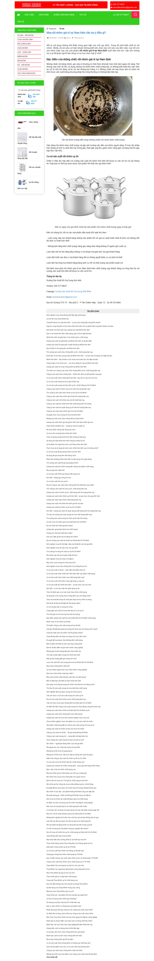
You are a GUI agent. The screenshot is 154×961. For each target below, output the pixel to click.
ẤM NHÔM (21, 61)
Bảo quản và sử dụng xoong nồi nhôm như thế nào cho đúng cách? (70, 684)
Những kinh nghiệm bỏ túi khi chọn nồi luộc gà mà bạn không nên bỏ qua (72, 817)
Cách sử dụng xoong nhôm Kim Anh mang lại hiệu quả (66, 437)
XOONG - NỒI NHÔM (25, 35)
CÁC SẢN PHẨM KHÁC (26, 73)
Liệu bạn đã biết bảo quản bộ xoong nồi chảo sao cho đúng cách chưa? (71, 629)
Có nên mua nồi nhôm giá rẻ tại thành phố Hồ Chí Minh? (66, 522)
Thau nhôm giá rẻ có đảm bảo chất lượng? (61, 876)
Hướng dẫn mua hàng (64, 15)
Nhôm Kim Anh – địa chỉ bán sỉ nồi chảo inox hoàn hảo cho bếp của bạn (72, 359)
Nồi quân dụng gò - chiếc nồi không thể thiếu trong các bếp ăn (68, 795)
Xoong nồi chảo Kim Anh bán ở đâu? (59, 533)
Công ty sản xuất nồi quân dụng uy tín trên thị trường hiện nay (68, 407)
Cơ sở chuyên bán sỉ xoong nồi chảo (59, 607)
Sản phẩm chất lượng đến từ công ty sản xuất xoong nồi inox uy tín (70, 725)
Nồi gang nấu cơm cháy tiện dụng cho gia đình (63, 747)
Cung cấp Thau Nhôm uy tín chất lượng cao (62, 880)
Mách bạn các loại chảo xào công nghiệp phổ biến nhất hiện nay (69, 925)
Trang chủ (52, 29)
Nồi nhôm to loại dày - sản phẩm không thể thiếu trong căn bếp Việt (70, 792)
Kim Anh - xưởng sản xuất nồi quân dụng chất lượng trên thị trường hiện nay (73, 511)
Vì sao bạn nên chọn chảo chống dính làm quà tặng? (65, 932)
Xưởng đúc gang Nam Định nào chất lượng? (62, 529)
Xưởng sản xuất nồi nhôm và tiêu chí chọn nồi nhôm (65, 729)
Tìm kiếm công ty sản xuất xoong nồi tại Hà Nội (63, 625)
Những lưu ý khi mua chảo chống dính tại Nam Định (64, 418)
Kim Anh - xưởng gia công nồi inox (58, 478)
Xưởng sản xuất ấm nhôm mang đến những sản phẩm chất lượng (70, 467)
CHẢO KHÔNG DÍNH (25, 40)
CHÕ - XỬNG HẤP (24, 52)
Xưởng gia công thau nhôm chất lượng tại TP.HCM (64, 854)
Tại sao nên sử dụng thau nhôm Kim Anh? (61, 433)
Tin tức (83, 15)
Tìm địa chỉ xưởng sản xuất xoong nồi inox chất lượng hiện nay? (69, 515)
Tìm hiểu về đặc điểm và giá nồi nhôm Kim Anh (63, 655)
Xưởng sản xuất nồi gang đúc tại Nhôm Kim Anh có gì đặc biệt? (69, 341)
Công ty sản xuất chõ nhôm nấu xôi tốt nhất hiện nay (65, 400)
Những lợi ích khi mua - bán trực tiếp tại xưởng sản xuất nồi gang (69, 755)
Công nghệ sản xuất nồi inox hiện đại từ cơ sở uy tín (65, 611)
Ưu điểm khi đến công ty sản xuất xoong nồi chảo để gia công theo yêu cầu (73, 707)
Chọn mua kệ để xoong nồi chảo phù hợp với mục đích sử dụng (69, 599)
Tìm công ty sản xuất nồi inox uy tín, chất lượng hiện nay (66, 489)
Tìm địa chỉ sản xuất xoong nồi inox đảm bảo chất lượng (66, 688)
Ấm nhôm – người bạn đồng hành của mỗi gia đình (64, 744)
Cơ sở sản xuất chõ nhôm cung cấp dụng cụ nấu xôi (65, 581)
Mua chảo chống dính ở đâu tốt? (58, 666)
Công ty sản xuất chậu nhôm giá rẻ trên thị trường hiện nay (67, 396)
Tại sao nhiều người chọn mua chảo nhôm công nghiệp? (66, 670)
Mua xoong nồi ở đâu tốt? (55, 470)
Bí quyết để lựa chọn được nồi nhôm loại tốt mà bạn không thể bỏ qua (71, 788)
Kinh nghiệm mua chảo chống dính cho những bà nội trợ (66, 566)
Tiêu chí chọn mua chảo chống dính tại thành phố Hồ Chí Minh (69, 703)
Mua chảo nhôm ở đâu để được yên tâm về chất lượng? (66, 677)
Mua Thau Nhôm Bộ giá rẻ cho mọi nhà (60, 873)
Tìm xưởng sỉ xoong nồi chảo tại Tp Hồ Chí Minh (63, 551)
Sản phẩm (44, 15)
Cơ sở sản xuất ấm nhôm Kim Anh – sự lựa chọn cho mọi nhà (68, 585)
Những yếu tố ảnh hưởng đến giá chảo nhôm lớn (63, 651)
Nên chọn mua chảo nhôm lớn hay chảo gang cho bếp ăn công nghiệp (71, 917)
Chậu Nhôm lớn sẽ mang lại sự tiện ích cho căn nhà (65, 865)
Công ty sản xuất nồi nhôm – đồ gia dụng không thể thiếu (67, 732)
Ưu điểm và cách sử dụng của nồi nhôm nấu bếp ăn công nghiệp (69, 803)
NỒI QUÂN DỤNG (24, 44)
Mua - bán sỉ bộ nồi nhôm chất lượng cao (61, 769)
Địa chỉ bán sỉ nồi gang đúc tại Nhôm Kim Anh (62, 348)
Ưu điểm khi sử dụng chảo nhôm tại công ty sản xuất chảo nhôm (69, 913)
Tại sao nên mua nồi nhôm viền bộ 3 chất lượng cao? (65, 762)
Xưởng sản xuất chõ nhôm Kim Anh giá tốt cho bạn (64, 503)
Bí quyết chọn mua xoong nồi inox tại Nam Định (63, 415)
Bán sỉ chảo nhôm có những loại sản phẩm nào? (63, 906)
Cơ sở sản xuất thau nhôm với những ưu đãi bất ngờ (65, 851)
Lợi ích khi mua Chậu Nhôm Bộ (57, 319)
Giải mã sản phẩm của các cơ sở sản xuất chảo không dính (68, 947)
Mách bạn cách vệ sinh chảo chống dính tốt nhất (64, 936)
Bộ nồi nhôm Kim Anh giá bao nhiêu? (59, 526)
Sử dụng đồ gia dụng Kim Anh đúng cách (61, 455)
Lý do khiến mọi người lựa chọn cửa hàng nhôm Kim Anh (66, 444)
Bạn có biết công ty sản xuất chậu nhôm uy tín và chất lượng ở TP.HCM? (72, 858)
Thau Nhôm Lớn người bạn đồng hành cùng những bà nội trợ (68, 869)
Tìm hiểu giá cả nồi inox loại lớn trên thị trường (63, 614)
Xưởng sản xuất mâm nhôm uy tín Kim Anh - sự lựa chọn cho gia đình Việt (73, 496)
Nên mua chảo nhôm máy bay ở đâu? (59, 673)
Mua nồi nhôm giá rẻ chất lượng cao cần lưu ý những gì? (66, 773)
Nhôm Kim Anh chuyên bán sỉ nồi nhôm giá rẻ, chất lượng (67, 337)
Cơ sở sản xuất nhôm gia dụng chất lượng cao (63, 474)
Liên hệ (20, 21)
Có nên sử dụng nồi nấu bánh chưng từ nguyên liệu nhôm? (67, 828)
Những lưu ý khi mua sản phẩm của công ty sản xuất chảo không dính (71, 954)
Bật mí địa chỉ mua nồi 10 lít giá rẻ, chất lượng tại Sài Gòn (67, 780)
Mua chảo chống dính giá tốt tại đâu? (59, 939)
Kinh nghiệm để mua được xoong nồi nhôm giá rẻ (64, 692)
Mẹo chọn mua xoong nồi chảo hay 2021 (61, 563)
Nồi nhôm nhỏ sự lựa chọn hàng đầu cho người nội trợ (65, 777)
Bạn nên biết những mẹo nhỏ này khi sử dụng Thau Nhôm (67, 884)
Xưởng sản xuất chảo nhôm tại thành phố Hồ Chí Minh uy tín (68, 710)
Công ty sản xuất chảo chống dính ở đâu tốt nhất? (64, 950)
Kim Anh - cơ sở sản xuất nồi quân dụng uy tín (63, 588)
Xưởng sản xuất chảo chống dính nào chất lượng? (64, 714)
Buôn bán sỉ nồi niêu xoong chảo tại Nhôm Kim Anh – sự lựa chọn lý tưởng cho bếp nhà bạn (79, 356)
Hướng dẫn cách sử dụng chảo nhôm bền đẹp (62, 928)
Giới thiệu (29, 15)
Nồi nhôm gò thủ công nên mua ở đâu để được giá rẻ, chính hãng (69, 784)
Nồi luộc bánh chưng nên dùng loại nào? (60, 430)
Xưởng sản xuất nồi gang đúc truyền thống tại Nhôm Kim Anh (68, 345)
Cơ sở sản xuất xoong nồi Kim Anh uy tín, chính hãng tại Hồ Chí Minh (71, 385)
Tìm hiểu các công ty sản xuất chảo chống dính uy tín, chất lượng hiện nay (73, 370)
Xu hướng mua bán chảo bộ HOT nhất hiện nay (63, 902)
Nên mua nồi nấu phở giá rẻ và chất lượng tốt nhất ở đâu (66, 806)
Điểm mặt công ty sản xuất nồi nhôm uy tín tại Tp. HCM (66, 758)
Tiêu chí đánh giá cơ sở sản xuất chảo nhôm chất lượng (66, 592)
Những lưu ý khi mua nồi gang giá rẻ (59, 751)
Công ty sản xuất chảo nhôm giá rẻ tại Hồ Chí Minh (64, 411)
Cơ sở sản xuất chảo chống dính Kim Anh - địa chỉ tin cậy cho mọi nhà (71, 378)
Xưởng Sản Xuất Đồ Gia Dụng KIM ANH (73, 291)
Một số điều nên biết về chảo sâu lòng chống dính (64, 644)
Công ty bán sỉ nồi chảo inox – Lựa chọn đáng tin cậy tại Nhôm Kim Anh (72, 363)
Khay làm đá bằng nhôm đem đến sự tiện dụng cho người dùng (69, 459)
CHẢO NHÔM (22, 48)
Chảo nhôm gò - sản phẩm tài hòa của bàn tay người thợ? (67, 895)
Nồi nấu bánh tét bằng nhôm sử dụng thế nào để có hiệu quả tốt (69, 825)
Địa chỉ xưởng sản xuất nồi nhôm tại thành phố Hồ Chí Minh (67, 540)
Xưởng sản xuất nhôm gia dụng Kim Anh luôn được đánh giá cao (69, 422)
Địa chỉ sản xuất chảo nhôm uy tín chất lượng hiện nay (66, 699)
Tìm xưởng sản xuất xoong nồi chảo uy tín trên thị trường (66, 518)
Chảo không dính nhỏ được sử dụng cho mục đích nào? (66, 636)
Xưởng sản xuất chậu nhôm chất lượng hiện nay (63, 500)
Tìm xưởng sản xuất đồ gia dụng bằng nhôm (62, 463)
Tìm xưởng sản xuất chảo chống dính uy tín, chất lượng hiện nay (69, 352)
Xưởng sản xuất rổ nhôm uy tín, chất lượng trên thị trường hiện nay (70, 492)
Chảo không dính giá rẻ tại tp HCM (58, 836)
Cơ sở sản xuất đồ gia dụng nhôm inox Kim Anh (63, 452)
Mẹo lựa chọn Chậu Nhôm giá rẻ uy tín (60, 891)
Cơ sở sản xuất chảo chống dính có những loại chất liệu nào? (68, 943)
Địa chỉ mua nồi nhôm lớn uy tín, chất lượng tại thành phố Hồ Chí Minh (71, 832)
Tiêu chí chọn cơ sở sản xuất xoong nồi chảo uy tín (64, 696)
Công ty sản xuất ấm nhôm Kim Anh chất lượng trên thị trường (68, 404)
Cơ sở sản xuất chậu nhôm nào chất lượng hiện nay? (65, 577)
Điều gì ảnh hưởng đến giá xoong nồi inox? (61, 659)
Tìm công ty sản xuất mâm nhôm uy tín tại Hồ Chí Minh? (66, 393)
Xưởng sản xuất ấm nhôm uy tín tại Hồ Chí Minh (63, 507)
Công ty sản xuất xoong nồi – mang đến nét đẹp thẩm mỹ (67, 736)
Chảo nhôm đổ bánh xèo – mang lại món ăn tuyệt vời (65, 426)
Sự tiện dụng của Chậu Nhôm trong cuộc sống (63, 888)
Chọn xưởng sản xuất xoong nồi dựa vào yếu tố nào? (65, 740)
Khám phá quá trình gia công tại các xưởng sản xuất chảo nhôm (69, 910)
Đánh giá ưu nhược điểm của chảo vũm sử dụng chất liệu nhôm (69, 921)
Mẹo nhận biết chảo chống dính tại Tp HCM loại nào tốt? (66, 840)
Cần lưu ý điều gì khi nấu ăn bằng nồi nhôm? (62, 537)
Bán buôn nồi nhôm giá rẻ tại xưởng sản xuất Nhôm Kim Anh (68, 330)
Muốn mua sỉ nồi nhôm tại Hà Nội (58, 622)
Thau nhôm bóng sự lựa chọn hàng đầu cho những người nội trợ (69, 843)
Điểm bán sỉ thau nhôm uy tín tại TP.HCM (60, 847)
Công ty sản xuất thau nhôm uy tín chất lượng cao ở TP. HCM (68, 862)
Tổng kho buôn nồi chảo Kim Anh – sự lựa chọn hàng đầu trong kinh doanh (73, 322)
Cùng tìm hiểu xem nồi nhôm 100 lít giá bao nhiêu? (64, 633)
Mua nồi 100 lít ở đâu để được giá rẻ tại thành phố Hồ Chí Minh (68, 814)
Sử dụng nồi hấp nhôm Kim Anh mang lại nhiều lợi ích (65, 441)
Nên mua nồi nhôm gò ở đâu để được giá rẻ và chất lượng (67, 799)
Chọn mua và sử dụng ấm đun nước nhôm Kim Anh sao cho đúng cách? (72, 448)
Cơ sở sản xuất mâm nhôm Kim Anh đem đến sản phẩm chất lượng (70, 574)
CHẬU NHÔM (22, 69)
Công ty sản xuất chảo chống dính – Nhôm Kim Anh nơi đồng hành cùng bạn (74, 374)
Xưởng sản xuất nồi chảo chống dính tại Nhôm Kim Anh (66, 367)
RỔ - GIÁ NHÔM (23, 65)
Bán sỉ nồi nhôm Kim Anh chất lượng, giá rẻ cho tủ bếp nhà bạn (69, 334)
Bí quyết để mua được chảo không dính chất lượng (64, 640)
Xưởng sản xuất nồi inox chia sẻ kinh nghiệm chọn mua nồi (67, 718)
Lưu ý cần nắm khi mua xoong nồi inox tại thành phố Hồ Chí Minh (69, 662)
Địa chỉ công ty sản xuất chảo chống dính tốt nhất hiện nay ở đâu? (70, 485)
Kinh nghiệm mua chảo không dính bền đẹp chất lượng (65, 315)
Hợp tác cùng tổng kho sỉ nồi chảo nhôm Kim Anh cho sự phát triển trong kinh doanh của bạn (79, 326)
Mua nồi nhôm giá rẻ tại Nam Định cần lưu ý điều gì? (76, 32)
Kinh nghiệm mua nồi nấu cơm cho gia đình (62, 548)
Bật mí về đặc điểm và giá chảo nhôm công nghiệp (64, 647)
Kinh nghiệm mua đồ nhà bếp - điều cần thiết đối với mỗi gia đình (69, 544)
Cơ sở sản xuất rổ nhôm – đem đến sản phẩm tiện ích (65, 570)
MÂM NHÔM (22, 56)
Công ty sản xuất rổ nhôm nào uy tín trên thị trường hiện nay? (68, 389)
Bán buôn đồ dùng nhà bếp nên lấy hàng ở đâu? (63, 603)
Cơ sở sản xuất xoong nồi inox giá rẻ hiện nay (62, 382)
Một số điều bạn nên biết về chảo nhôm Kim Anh (63, 681)
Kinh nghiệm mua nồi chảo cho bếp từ (60, 559)
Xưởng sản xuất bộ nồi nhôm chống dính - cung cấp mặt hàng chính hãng (73, 766)
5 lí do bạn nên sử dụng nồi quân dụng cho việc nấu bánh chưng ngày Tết (72, 810)
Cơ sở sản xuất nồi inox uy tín (57, 481)
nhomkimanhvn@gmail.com (64, 297)
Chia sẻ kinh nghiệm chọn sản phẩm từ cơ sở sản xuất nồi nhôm (69, 721)
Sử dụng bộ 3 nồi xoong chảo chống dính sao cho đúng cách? (68, 596)
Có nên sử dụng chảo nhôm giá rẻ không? (61, 899)
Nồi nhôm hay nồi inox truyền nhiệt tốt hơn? (61, 555)
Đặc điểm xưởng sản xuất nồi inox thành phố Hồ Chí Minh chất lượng (71, 618)
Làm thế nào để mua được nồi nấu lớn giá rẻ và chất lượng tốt (68, 821)
